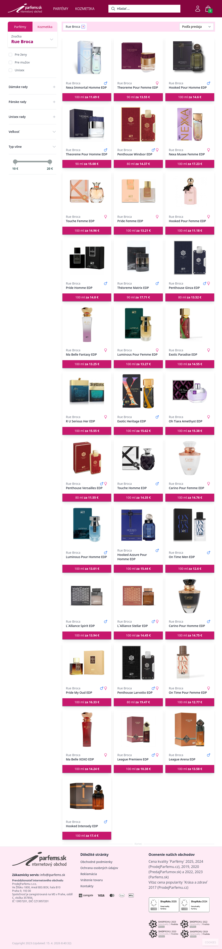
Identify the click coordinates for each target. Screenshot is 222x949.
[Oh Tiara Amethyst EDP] (190, 391)
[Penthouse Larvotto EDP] (138, 662)
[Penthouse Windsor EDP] (138, 124)
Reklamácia (88, 874)
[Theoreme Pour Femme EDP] (138, 57)
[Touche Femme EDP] (87, 191)
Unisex (19, 70)
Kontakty (86, 886)
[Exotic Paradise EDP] (190, 324)
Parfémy (60, 8)
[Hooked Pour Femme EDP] (190, 191)
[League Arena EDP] (190, 729)
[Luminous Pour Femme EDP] (138, 324)
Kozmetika (85, 8)
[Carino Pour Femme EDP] (190, 458)
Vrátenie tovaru (91, 880)
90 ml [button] (138, 97)
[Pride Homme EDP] (87, 258)
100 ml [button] (86, 97)
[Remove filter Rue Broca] (83, 26)
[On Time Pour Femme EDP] (190, 662)
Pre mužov (22, 62)
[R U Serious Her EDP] (87, 391)
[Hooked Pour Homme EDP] (190, 57)
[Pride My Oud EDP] (87, 662)
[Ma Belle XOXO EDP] (87, 729)
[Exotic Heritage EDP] (138, 391)
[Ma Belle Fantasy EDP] (87, 324)
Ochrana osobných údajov (99, 868)
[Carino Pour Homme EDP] (190, 596)
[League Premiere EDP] (138, 729)
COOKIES (210, 942)
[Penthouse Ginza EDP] (190, 258)
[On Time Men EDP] (190, 525)
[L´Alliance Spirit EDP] (87, 596)
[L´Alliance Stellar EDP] (138, 596)
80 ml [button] (138, 164)
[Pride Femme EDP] (138, 191)
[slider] (15, 162)
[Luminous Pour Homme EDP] (87, 525)
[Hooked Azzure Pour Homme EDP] (138, 525)
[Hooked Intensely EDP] (87, 796)
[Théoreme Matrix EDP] (138, 258)
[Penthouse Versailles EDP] (87, 458)
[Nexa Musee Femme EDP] (190, 124)
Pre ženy (21, 54)
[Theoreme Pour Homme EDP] (87, 124)
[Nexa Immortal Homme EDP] (87, 57)
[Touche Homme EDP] (138, 458)
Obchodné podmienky (96, 862)
